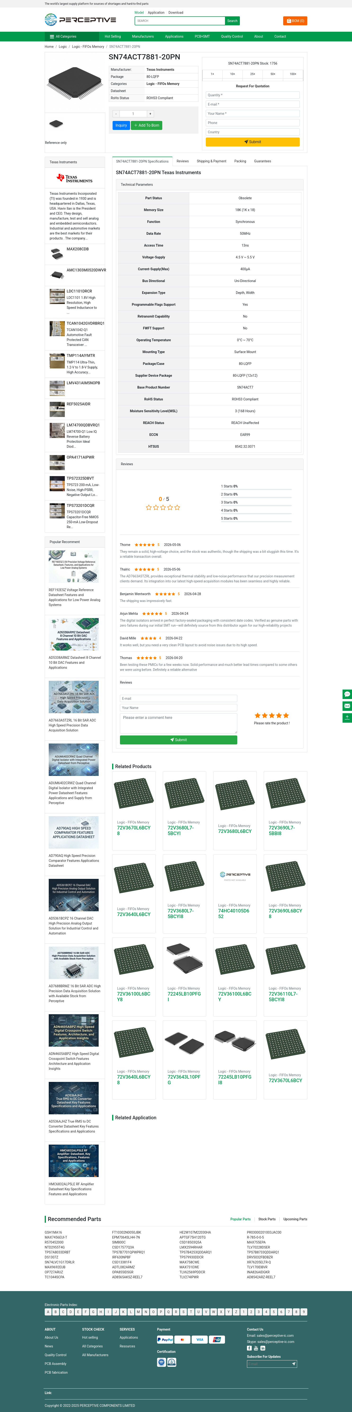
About (258, 36)
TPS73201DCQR (80, 505)
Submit (252, 142)
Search (232, 21)
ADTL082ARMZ (123, 1267)
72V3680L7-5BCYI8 (181, 913)
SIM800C (119, 1242)
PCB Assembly (55, 1364)
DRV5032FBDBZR (260, 1257)
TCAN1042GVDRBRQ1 (86, 323)
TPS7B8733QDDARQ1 (263, 1252)
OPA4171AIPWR (80, 457)
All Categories (66, 36)
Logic (63, 47)
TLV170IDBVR (257, 1267)
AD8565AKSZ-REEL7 (127, 1277)
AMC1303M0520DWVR (86, 270)
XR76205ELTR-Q (259, 1262)
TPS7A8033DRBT (57, 1252)
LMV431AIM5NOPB (83, 383)
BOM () (295, 21)
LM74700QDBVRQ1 (83, 425)
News (49, 1346)
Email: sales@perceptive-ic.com (270, 1335)
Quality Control (232, 36)
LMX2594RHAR (191, 1247)
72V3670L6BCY (285, 1080)
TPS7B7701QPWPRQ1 (128, 1252)
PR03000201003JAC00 (264, 1232)
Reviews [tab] (183, 161)
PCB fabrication (56, 1372)
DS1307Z (51, 1257)
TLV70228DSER (258, 1247)
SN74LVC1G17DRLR (59, 1262)
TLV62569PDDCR (192, 1272)
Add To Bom (146, 125)
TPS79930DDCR (191, 1257)
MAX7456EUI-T (56, 1237)
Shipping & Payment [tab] (211, 161)
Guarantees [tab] (262, 161)
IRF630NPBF (121, 1257)
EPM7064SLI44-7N (126, 1237)
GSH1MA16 (53, 1232)
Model (139, 12)
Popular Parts (240, 1219)
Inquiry (121, 125)
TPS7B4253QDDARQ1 (196, 1252)
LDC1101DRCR (79, 291)
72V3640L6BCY (133, 914)
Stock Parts (267, 1219)
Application (156, 12)
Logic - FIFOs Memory (88, 47)
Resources (127, 1346)
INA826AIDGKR (258, 1272)
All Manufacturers (95, 1355)
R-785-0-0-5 (255, 1237)
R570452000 (54, 1242)
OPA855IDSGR (122, 1272)
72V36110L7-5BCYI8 (283, 996)
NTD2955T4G (55, 1247)
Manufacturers (143, 36)
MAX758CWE (189, 1262)
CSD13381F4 (122, 1262)
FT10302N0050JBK (126, 1232)
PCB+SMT (202, 36)
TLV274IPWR (189, 1277)
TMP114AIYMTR (81, 355)
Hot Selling (113, 36)
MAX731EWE (189, 1267)
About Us (51, 1337)
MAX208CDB (78, 249)
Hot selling (90, 1337)
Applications (174, 36)
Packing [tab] (240, 161)
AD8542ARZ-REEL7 (261, 1277)
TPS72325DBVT (80, 478)
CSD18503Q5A (191, 1242)
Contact (280, 36)
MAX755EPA (256, 1242)
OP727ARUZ (54, 1272)
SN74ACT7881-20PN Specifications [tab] (142, 161)
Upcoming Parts (295, 1219)
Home (49, 47)
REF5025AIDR (78, 404)
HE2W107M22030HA (195, 1232)
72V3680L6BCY (235, 831)
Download (175, 12)
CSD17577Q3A (123, 1247)
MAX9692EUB (55, 1267)
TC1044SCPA (54, 1277)
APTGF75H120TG (193, 1237)
